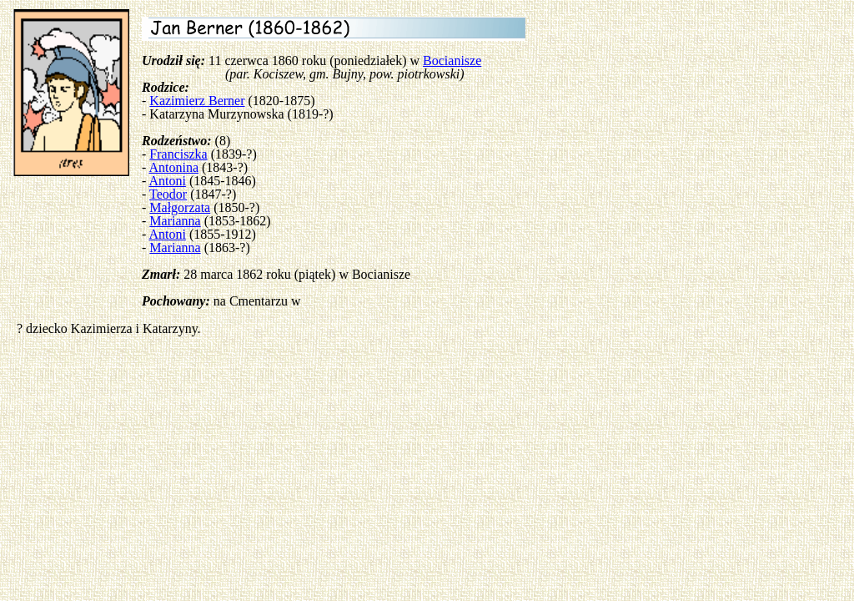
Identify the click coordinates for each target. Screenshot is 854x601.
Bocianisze (452, 60)
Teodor (168, 194)
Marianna (174, 221)
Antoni (166, 181)
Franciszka (178, 154)
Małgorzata (179, 207)
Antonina (173, 167)
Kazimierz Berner (196, 100)
